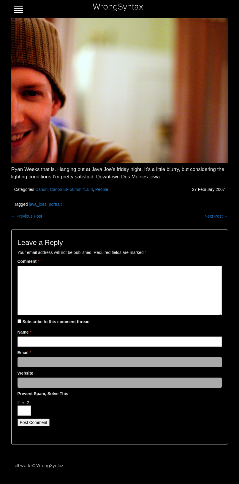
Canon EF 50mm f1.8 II (71, 189)
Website (25, 373)
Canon (41, 189)
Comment (28, 261)
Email (24, 352)
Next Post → (216, 216)
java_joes (37, 204)
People (101, 189)
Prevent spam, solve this (43, 393)
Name (24, 332)
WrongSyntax (118, 6)
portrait (55, 204)
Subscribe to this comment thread (55, 321)
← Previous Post (26, 216)
